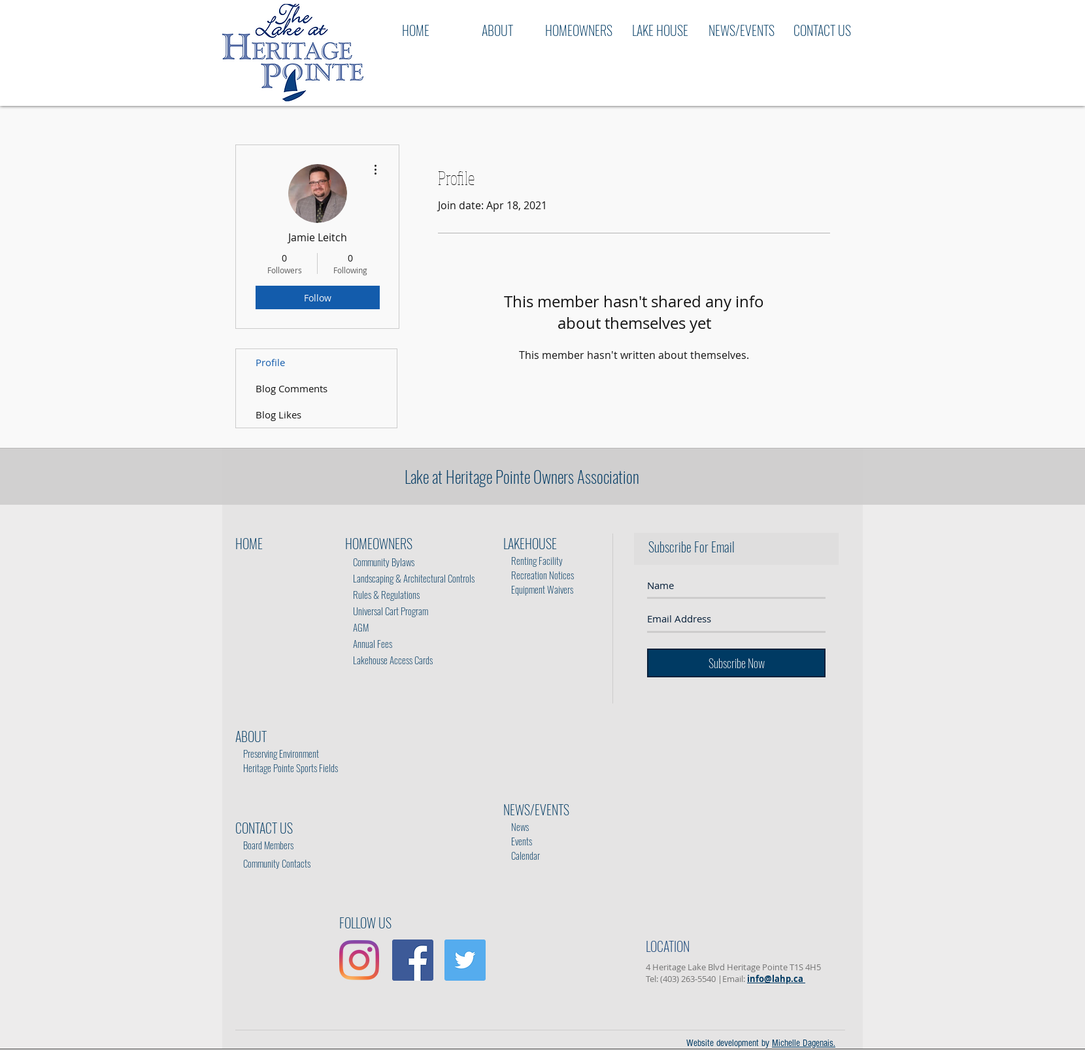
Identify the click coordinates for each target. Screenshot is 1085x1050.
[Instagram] (359, 960)
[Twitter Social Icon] (465, 960)
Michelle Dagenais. (803, 1043)
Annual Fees (368, 643)
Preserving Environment (281, 753)
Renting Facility (534, 560)
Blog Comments (291, 388)
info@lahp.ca (776, 979)
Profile (270, 362)
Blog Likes (278, 414)
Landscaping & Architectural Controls (410, 578)
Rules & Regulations (383, 594)
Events (519, 833)
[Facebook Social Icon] (412, 960)
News (517, 826)
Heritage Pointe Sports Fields (290, 767)
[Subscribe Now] (736, 663)
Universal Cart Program (390, 610)
